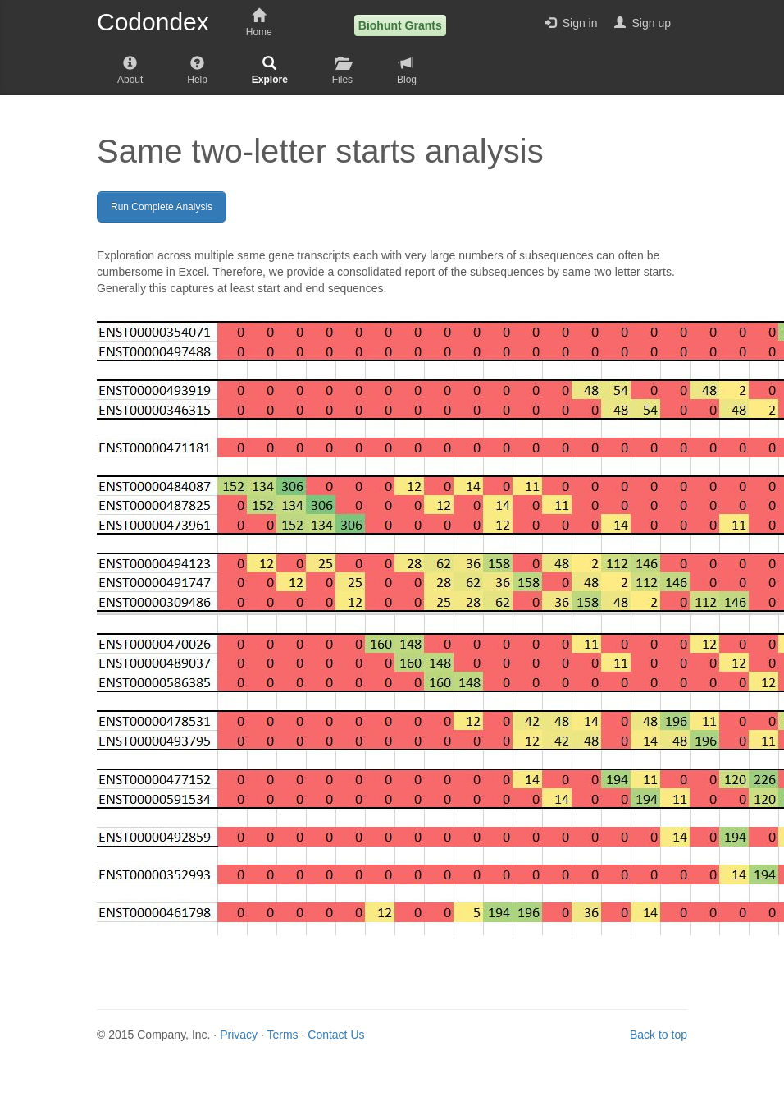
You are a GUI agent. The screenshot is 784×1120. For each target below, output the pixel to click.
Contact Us (336, 1034)
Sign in (571, 23)
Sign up (642, 23)
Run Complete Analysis (161, 207)
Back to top (658, 1034)
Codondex (153, 22)
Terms (282, 1034)
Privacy (239, 1034)
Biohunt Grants (400, 25)
